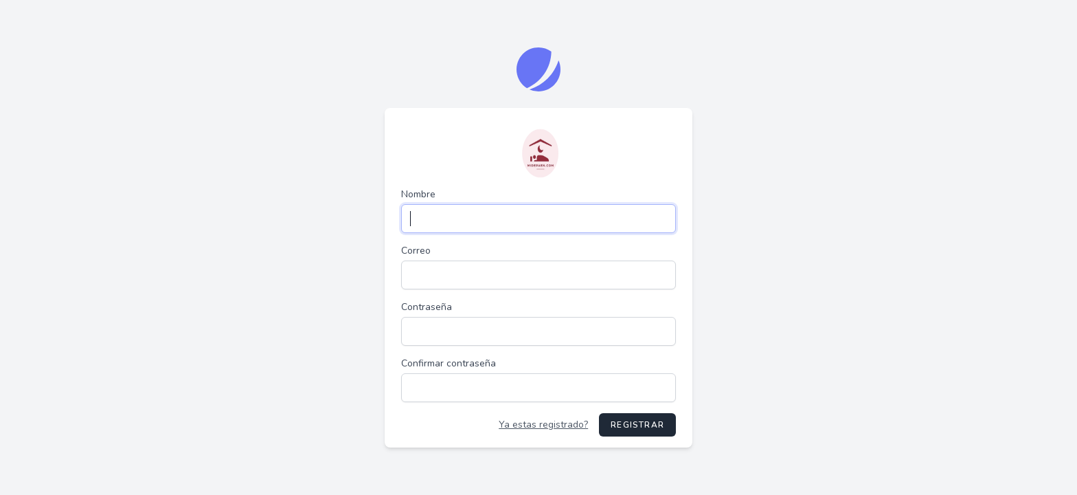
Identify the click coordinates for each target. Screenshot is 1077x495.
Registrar (637, 424)
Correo (416, 250)
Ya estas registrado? (543, 424)
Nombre (418, 194)
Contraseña (426, 307)
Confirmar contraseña (448, 363)
